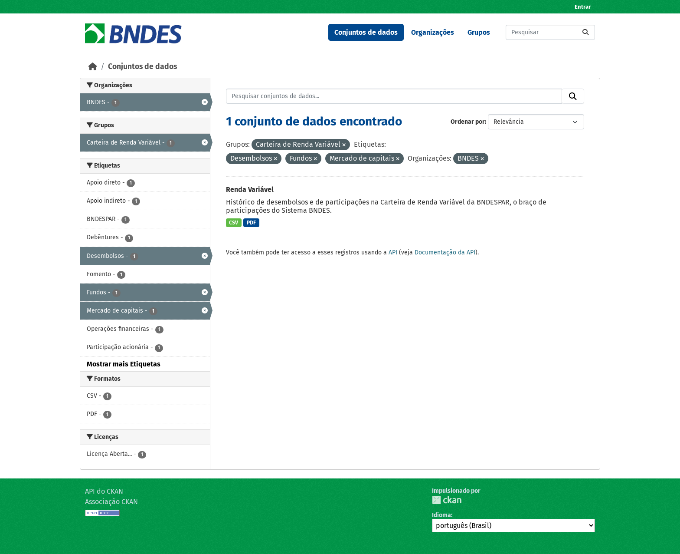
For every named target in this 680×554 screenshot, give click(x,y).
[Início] (92, 66)
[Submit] (585, 32)
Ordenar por (468, 121)
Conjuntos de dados (366, 32)
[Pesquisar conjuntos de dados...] (550, 32)
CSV (233, 223)
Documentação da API (445, 252)
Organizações (432, 32)
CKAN (446, 500)
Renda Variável (250, 189)
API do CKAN (104, 491)
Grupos (479, 32)
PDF (251, 223)
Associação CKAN (111, 502)
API (393, 252)
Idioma (441, 515)
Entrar (583, 6)
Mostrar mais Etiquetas (123, 364)
